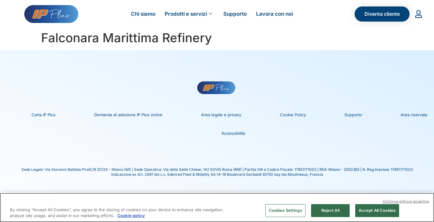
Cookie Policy (293, 114)
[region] (217, 207)
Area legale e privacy (221, 114)
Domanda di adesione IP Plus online (128, 114)
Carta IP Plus (44, 114)
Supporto (235, 14)
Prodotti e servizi (188, 14)
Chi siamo (143, 14)
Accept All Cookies (377, 210)
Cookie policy (131, 215)
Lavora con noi (274, 14)
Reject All (330, 210)
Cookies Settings (285, 210)
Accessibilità (233, 133)
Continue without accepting (406, 201)
